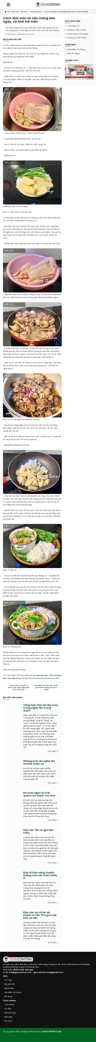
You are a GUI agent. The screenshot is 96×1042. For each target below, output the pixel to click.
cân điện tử (13, 678)
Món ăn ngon (35, 12)
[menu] (8, 5)
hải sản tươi (42, 675)
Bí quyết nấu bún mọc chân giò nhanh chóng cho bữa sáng (46, 688)
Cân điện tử (73, 26)
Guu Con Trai (11, 12)
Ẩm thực (24, 12)
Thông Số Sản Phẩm (77, 38)
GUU (5, 976)
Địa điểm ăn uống (76, 50)
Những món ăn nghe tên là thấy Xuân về (39, 762)
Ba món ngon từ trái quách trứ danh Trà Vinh (39, 794)
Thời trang (9, 1005)
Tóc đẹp (8, 980)
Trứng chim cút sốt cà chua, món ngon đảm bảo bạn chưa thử (19, 688)
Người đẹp (9, 988)
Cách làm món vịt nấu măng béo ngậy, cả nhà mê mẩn (66, 12)
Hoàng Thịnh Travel (77, 30)
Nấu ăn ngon (74, 53)
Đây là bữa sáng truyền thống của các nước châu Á (40, 875)
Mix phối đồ (9, 984)
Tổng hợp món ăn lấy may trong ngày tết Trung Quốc (40, 708)
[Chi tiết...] (53, 751)
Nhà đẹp (8, 1017)
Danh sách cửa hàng (78, 34)
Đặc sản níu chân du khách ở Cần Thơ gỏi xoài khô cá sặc (39, 915)
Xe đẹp (7, 1009)
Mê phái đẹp (10, 1013)
